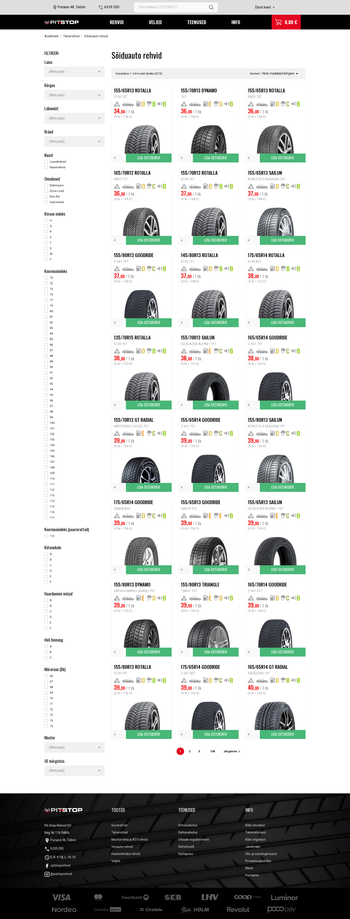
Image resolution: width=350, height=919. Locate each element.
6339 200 (111, 7)
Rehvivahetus (188, 825)
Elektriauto (57, 185)
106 (52, 456)
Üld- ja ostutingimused (261, 854)
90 (51, 367)
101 (52, 428)
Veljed (155, 22)
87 (51, 350)
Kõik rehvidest (255, 825)
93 (51, 383)
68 (51, 687)
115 (52, 506)
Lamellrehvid (58, 161)
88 (51, 356)
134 (213, 751)
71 (51, 703)
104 (52, 445)
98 (51, 411)
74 (51, 720)
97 (51, 406)
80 (51, 311)
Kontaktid (252, 875)
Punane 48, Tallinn (71, 7)
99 (51, 417)
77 (51, 300)
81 (51, 316)
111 (52, 484)
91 (51, 372)
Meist (249, 868)
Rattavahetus (188, 832)
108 (52, 467)
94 (51, 389)
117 (52, 517)
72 (51, 283)
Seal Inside (57, 202)
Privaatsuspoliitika (258, 861)
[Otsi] (176, 7)
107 (52, 462)
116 (52, 512)
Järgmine (232, 751)
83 (51, 328)
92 (51, 378)
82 (51, 322)
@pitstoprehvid (58, 874)
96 (51, 400)
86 (51, 344)
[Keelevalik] (265, 7)
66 (51, 676)
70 (51, 277)
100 (52, 422)
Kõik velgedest (255, 839)
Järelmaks (252, 846)
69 (51, 692)
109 (52, 473)
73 (51, 289)
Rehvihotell (186, 846)
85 (51, 339)
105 (52, 450)
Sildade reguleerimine (193, 839)
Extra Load (57, 191)
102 (52, 434)
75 (51, 294)
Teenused (196, 22)
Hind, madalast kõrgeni (281, 73)
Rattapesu (185, 854)
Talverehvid (119, 832)
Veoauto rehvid (122, 846)
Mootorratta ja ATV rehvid (129, 839)
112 (52, 489)
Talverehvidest (255, 832)
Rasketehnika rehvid (125, 854)
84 (51, 333)
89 (51, 361)
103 (52, 439)
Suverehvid (119, 825)
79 (51, 305)
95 (51, 395)
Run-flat (55, 196)
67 (51, 681)
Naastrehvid (57, 167)
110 (52, 478)
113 (52, 495)
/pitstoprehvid (57, 865)
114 (52, 501)
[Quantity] (117, 158)
